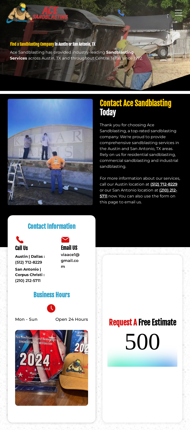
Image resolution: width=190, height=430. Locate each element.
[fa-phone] (121, 13)
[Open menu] (178, 13)
